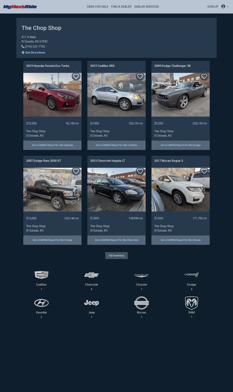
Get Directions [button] (33, 52)
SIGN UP (212, 6)
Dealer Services (146, 6)
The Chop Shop (36, 131)
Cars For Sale (97, 6)
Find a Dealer (121, 6)
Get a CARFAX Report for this (52, 145)
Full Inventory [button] (116, 255)
